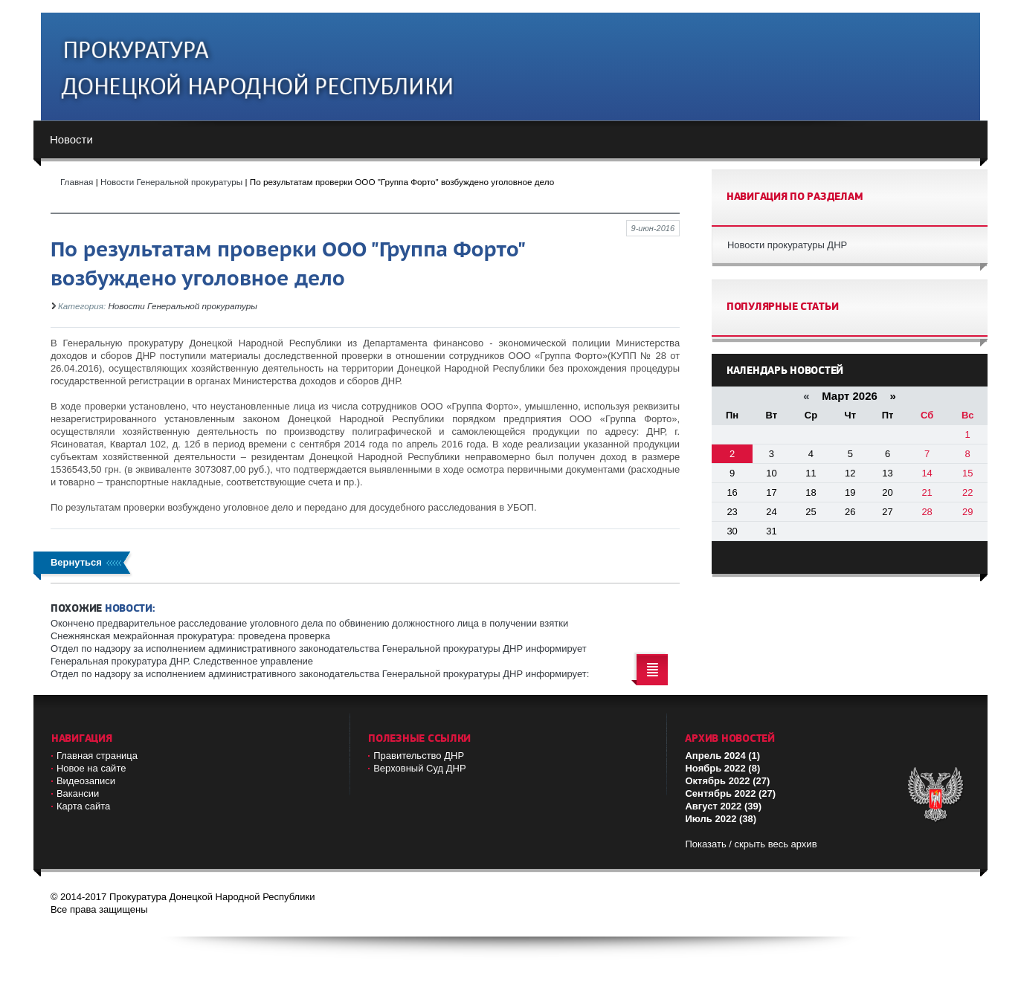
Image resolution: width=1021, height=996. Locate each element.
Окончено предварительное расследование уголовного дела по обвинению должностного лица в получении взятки (309, 623)
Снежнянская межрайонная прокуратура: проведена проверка (190, 635)
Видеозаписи (86, 780)
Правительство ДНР (418, 755)
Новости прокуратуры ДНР (787, 244)
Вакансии (78, 793)
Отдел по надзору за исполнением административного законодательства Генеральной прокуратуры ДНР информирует (319, 648)
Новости (71, 139)
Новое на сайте (91, 768)
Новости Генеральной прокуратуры (182, 306)
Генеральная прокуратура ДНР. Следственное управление (182, 661)
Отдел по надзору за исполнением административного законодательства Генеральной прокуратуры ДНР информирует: (320, 673)
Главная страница (97, 755)
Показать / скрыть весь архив (751, 844)
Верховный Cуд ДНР (419, 768)
